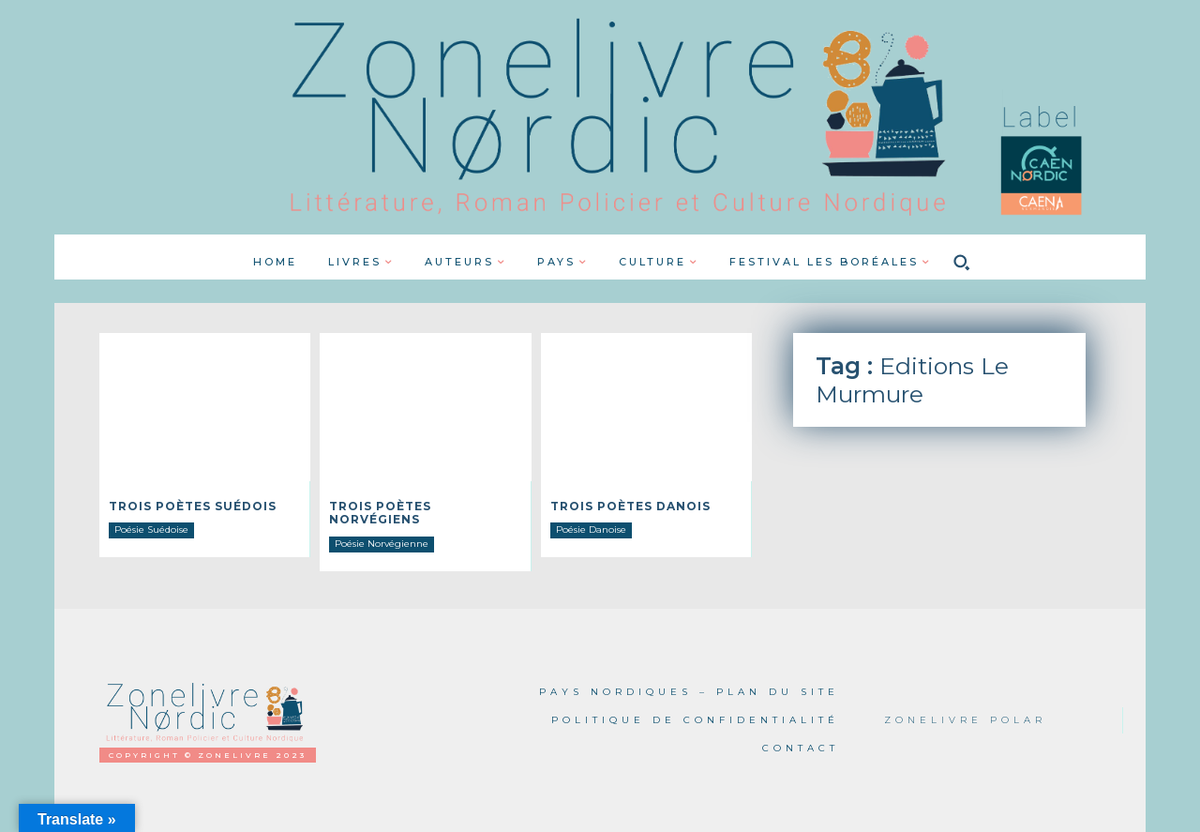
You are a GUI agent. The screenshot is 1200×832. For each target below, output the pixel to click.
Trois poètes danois (630, 506)
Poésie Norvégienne (381, 543)
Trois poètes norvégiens (380, 512)
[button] (962, 262)
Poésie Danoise (591, 529)
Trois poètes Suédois (193, 506)
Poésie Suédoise (151, 529)
